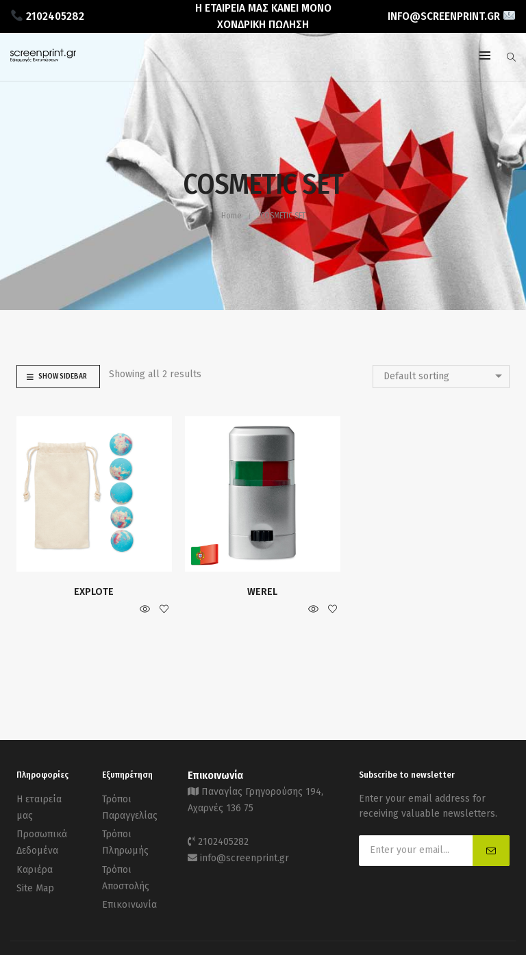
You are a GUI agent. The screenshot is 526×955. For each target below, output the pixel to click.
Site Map (35, 880)
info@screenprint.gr (244, 853)
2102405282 (223, 838)
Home (231, 215)
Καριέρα (34, 863)
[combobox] (441, 376)
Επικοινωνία (129, 895)
